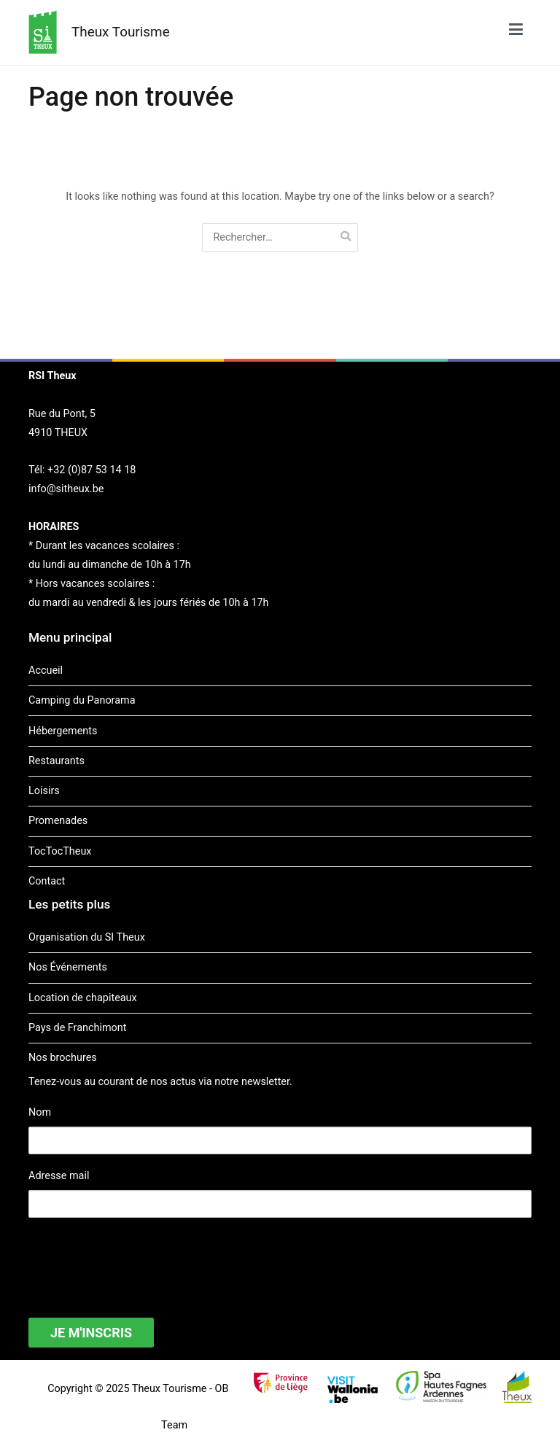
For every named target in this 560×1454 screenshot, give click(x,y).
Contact (46, 881)
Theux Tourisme (120, 31)
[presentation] (139, 1258)
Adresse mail (58, 1176)
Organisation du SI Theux (86, 937)
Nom (39, 1112)
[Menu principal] (516, 32)
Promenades (58, 821)
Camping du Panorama (81, 700)
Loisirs (44, 791)
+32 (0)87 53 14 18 (91, 470)
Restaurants (56, 761)
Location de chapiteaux (82, 998)
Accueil (45, 670)
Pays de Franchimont (77, 1028)
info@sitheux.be (66, 489)
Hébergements (62, 731)
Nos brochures (62, 1057)
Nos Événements (67, 967)
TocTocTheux (59, 851)
